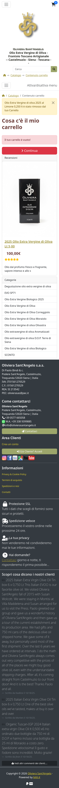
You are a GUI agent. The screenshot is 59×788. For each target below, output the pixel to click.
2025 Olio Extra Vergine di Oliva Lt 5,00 (29, 243)
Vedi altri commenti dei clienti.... (29, 763)
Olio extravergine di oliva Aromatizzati (27, 331)
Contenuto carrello (37, 75)
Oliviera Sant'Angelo (39, 773)
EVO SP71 (10, 293)
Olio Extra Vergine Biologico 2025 (24, 299)
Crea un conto (10, 444)
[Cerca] (32, 69)
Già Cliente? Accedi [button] (29, 451)
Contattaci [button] (29, 431)
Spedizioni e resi (10, 486)
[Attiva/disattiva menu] (6, 85)
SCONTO (10, 355)
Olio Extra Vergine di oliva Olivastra (25, 325)
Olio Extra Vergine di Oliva (20, 306)
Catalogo (16, 75)
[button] (53, 4)
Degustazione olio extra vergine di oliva (28, 286)
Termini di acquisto (12, 480)
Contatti (6, 492)
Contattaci (9, 560)
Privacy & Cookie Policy (14, 474)
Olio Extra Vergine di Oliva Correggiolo (27, 312)
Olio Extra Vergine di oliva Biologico (25, 348)
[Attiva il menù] (6, 4)
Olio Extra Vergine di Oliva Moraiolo (25, 318)
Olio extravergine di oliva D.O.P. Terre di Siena (28, 340)
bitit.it (36, 777)
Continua (29, 150)
